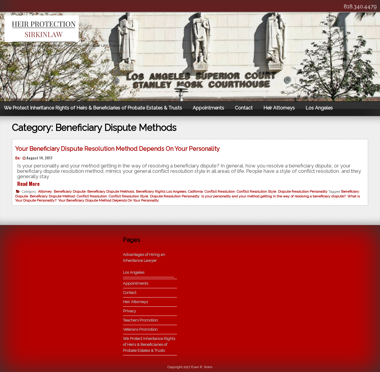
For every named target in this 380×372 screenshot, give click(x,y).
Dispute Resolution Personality (302, 191)
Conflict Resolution (220, 191)
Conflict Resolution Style (256, 191)
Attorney (45, 191)
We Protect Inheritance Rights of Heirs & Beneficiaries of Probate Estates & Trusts (93, 108)
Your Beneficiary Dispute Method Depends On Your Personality (108, 200)
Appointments (208, 108)
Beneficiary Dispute (70, 191)
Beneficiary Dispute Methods (110, 191)
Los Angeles (319, 108)
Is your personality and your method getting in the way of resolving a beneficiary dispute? (273, 196)
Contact (244, 108)
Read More (28, 183)
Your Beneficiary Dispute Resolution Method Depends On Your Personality (117, 148)
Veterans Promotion (140, 329)
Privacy (129, 311)
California (195, 191)
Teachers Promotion (140, 320)
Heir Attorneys (279, 108)
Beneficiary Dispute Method (52, 196)
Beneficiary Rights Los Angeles (161, 191)
